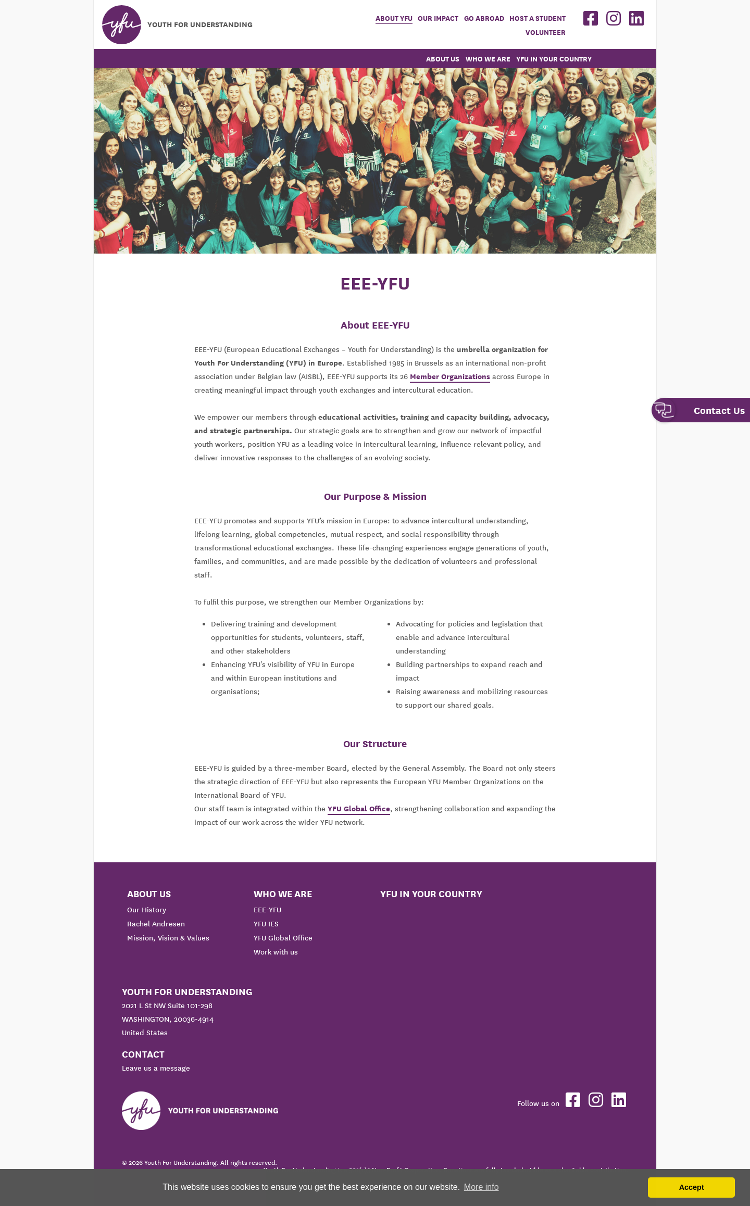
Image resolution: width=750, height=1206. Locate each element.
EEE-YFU (267, 909)
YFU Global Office (359, 808)
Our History (146, 909)
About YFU (394, 18)
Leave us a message (156, 1068)
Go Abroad (484, 18)
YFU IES (266, 923)
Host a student (537, 18)
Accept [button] (691, 1187)
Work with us (276, 952)
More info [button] (481, 1187)
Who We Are (488, 59)
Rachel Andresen (156, 923)
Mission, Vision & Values (168, 938)
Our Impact (438, 18)
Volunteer (546, 32)
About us (442, 59)
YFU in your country (554, 59)
